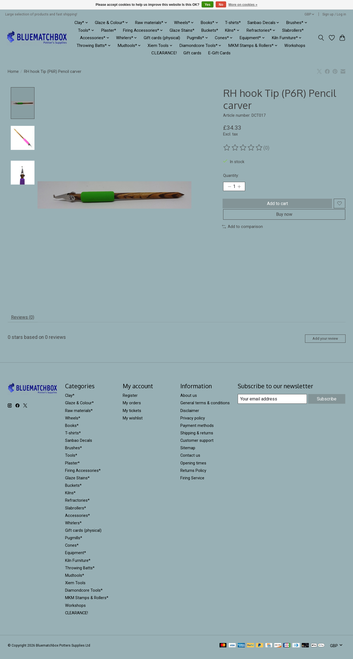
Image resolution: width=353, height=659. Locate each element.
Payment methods (197, 429)
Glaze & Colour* (79, 406)
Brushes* (73, 451)
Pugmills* (73, 541)
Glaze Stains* (182, 30)
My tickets (132, 414)
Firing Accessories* (83, 474)
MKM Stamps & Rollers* (86, 601)
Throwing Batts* (80, 571)
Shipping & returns (196, 436)
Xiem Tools (75, 586)
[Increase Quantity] (241, 187)
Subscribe (326, 402)
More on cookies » (243, 5)
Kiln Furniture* (77, 564)
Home (13, 71)
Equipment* (75, 556)
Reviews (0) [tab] (25, 318)
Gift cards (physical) (162, 37)
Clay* (69, 399)
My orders (132, 406)
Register (130, 399)
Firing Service (192, 481)
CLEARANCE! (164, 53)
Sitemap (187, 451)
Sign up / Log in (334, 14)
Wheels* (72, 421)
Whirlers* (73, 526)
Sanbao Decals (78, 444)
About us (188, 399)
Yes (207, 5)
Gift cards (192, 53)
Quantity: (231, 175)
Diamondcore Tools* (84, 594)
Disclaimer (189, 414)
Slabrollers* (293, 30)
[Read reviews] (243, 147)
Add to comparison (242, 234)
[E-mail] (272, 403)
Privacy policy (192, 421)
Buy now (284, 220)
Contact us (190, 459)
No (221, 5)
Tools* (71, 459)
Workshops (294, 45)
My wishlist (133, 421)
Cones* (72, 549)
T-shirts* (233, 22)
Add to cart (276, 206)
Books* (72, 429)
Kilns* (70, 496)
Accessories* (77, 519)
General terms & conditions (205, 406)
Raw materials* (79, 414)
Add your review (321, 341)
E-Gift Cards (219, 53)
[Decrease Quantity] (229, 187)
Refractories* (77, 504)
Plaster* (108, 30)
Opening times (193, 466)
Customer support (196, 444)
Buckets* (209, 30)
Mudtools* (74, 579)
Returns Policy (193, 474)
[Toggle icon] (321, 38)
